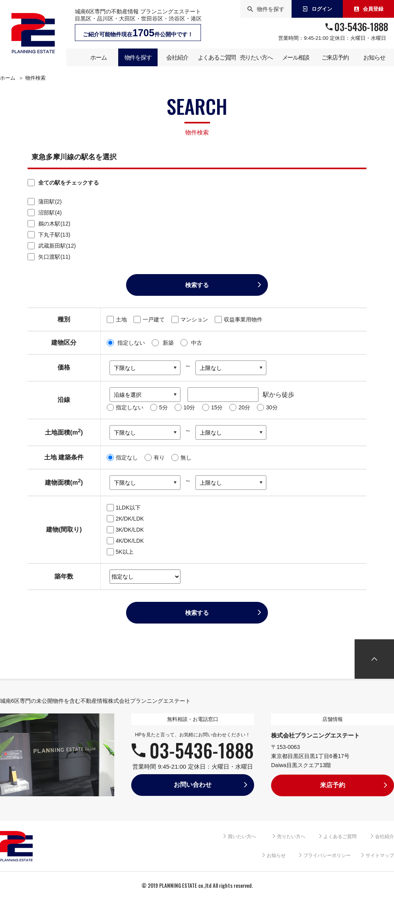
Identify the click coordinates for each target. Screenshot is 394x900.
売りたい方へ (291, 836)
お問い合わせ (193, 784)
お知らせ (276, 855)
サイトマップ (380, 855)
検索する (197, 285)
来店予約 (332, 785)
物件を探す (265, 9)
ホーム (7, 78)
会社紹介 (384, 836)
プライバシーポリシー (327, 855)
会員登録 (368, 9)
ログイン (317, 9)
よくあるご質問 (340, 836)
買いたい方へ (242, 836)
